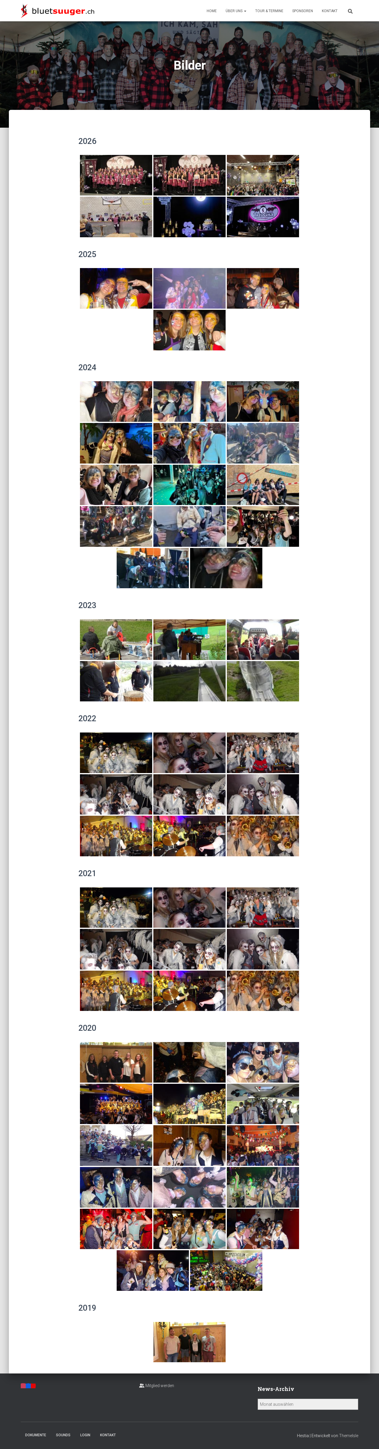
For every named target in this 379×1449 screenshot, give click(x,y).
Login (85, 1435)
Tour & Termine (269, 11)
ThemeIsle (348, 1435)
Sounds (63, 1435)
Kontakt (330, 11)
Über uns (236, 11)
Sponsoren (302, 11)
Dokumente (35, 1435)
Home (212, 11)
